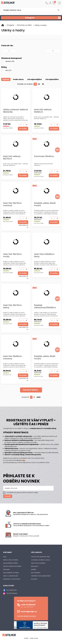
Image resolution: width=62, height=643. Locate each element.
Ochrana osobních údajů (40, 560)
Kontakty (34, 579)
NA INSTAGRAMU (12, 593)
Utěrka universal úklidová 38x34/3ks (15, 110)
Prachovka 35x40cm (44, 156)
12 (35, 84)
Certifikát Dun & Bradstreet (41, 576)
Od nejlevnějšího (34, 79)
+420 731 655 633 (28, 605)
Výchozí (5, 79)
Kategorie (43, 18)
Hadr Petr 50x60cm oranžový (12, 357)
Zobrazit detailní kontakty (26, 616)
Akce (8, 70)
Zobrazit (31, 390)
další (39, 397)
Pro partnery (35, 573)
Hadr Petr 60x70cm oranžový (12, 204)
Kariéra (33, 570)
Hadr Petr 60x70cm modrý (12, 255)
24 (39, 84)
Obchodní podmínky (38, 563)
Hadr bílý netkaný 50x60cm (42, 110)
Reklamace (34, 566)
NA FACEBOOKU (12, 590)
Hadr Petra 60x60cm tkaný (44, 255)
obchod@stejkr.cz (29, 611)
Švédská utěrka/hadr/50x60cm (45, 306)
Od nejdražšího (52, 79)
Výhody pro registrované (40, 557)
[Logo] (8, 3)
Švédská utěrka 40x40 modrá (45, 204)
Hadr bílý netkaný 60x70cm (11, 157)
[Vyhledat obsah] (58, 10)
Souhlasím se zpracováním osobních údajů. (22, 493)
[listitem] (35, 536)
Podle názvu (18, 79)
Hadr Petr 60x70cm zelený (12, 306)
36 (43, 84)
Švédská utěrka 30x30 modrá (44, 357)
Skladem (9, 61)
